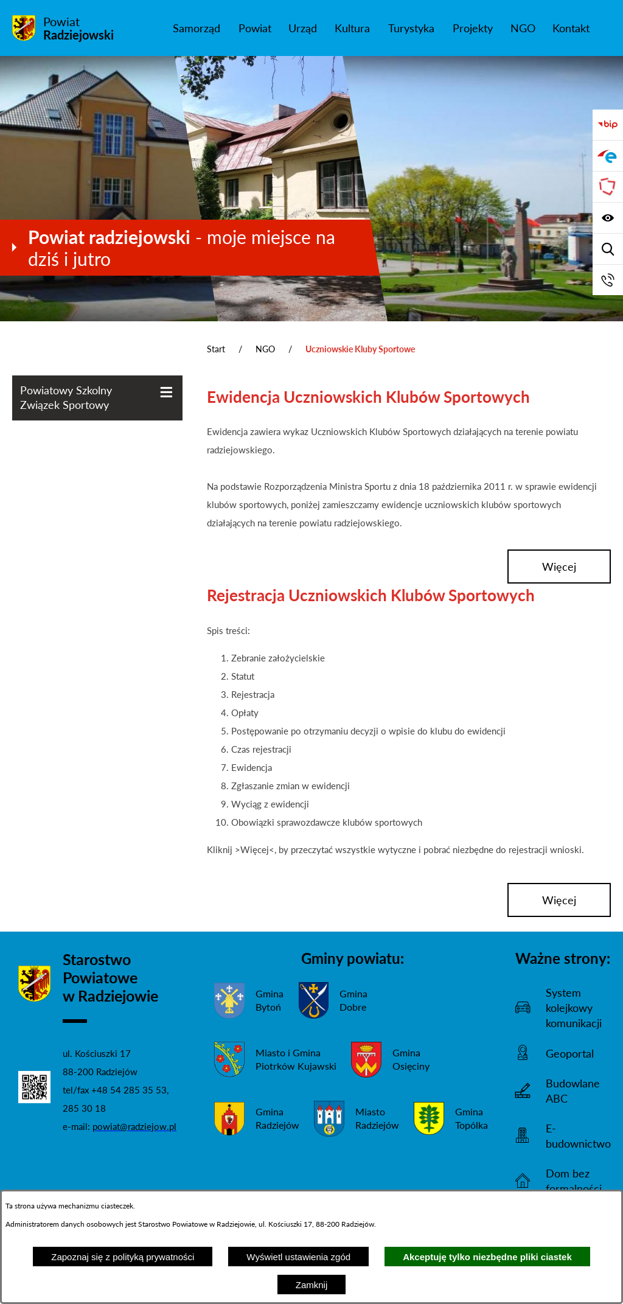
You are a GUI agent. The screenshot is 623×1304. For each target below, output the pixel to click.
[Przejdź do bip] (608, 125)
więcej (559, 566)
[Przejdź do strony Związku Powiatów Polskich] (608, 187)
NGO (265, 349)
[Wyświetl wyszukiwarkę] (608, 249)
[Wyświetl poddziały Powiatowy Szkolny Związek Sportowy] (166, 392)
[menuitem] (196, 28)
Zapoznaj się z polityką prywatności (122, 1257)
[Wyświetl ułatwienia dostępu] (608, 218)
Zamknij (312, 1285)
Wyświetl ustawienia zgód (298, 1257)
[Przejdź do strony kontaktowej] (608, 280)
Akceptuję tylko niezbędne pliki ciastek (487, 1257)
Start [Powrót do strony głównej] (216, 349)
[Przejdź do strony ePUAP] (608, 156)
